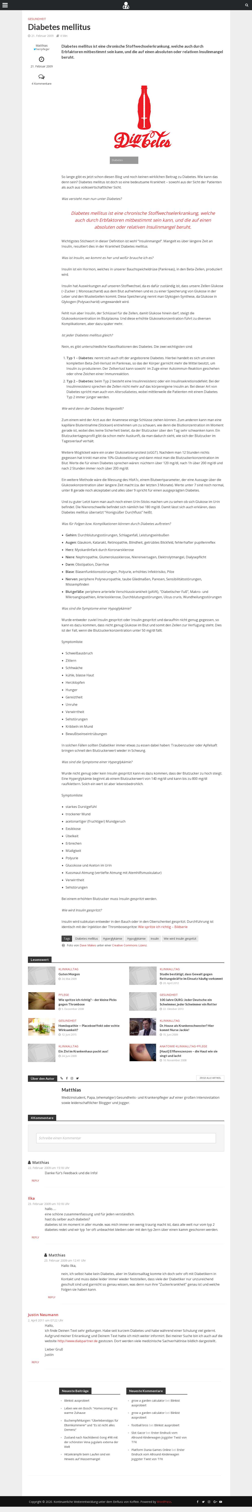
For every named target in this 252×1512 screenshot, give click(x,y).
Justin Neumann (43, 1321)
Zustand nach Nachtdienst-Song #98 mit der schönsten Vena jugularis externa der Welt (89, 1447)
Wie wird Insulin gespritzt (180, 938)
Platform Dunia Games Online (152, 1455)
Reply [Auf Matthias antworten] (49, 1187)
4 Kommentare (42, 84)
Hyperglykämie (112, 938)
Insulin (155, 938)
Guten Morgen (69, 974)
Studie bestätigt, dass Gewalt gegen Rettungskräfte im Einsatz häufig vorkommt (187, 979)
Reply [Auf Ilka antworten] (49, 1244)
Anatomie (167, 1052)
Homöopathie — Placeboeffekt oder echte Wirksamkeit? (90, 1034)
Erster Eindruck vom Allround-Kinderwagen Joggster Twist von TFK (157, 1443)
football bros (140, 1431)
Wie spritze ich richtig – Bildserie (163, 927)
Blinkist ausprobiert (77, 1407)
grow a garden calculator (148, 1407)
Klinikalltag (68, 969)
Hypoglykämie (136, 938)
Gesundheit (37, 19)
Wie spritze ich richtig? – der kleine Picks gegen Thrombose (88, 1007)
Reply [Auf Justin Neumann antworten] (49, 1369)
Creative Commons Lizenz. (129, 945)
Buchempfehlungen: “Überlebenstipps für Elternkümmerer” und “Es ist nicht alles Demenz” (90, 1431)
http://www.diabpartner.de (77, 1348)
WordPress (164, 1507)
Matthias (42, 45)
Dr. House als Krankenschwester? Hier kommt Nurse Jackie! (189, 1034)
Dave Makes (88, 945)
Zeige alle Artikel (210, 1084)
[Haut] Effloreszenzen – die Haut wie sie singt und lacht (189, 1060)
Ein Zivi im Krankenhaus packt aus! (84, 1058)
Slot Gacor (138, 1439)
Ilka (31, 1205)
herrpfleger (43, 49)
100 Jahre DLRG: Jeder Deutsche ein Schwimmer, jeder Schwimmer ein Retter (190, 1007)
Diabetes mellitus (86, 938)
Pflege (63, 1000)
